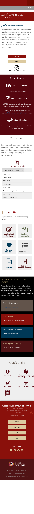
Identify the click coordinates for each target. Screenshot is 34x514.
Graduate (15, 307)
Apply (17, 56)
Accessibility (10, 470)
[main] (17, 214)
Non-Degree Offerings (12, 343)
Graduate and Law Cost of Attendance (16, 113)
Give (17, 432)
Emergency (24, 470)
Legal (17, 470)
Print (14, 212)
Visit (17, 438)
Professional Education (12, 330)
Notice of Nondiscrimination (17, 473)
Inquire (17, 62)
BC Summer (8, 316)
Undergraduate (7, 307)
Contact (17, 427)
